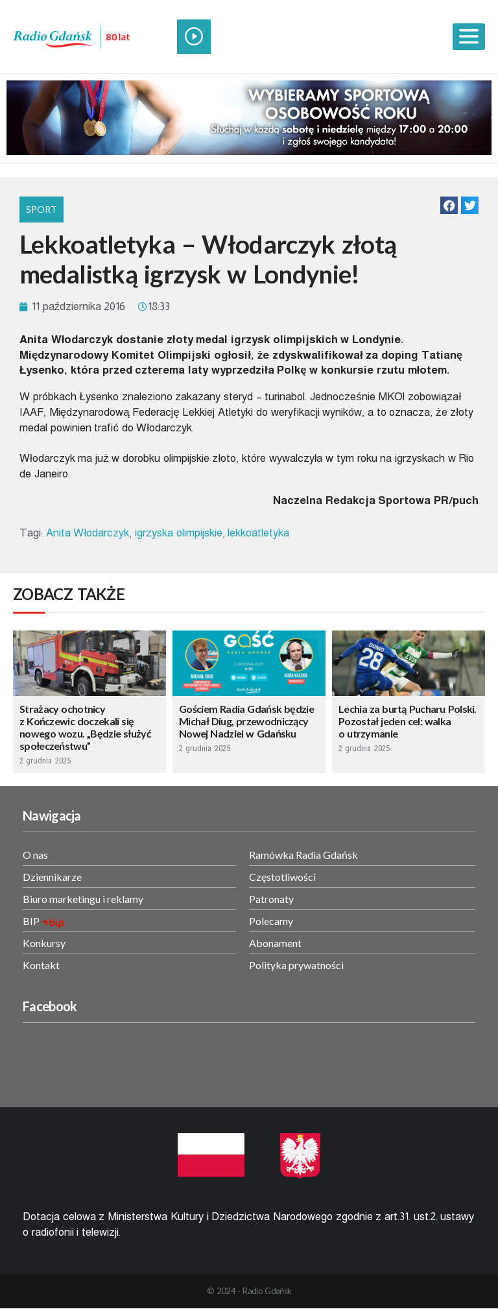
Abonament (275, 943)
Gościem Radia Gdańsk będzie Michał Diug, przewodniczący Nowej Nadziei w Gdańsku (246, 721)
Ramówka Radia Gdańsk (303, 854)
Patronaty (271, 899)
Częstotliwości (282, 877)
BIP (31, 921)
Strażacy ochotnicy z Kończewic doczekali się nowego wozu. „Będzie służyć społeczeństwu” (85, 727)
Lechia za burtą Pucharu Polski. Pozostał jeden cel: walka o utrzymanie (407, 721)
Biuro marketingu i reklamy (83, 899)
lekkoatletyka (258, 533)
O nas (35, 854)
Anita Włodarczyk (87, 533)
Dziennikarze (52, 877)
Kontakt (41, 965)
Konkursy (44, 943)
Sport (41, 209)
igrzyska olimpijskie (178, 533)
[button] (449, 205)
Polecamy (271, 921)
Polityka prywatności (296, 965)
